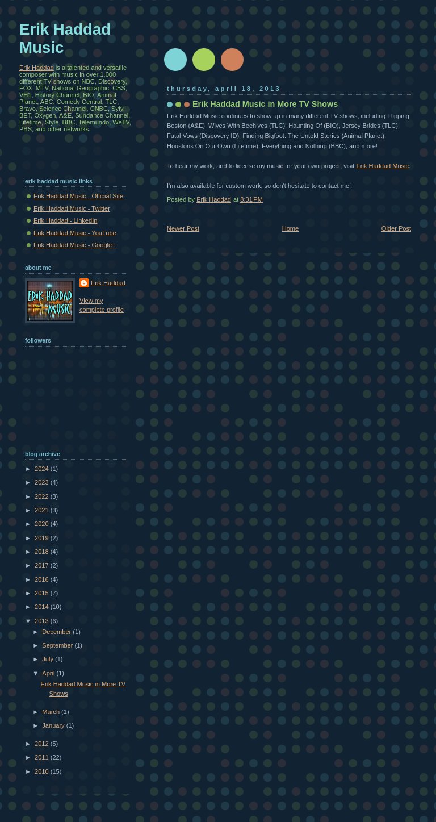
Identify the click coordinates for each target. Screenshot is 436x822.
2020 (43, 523)
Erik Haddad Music (382, 165)
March (51, 711)
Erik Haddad (36, 67)
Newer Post (183, 228)
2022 (43, 496)
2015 (43, 593)
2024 (43, 468)
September (58, 645)
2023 (43, 482)
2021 (43, 510)
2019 (43, 538)
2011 (43, 757)
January (54, 725)
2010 (43, 771)
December (57, 631)
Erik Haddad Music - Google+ (74, 244)
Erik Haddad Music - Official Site (78, 196)
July (48, 659)
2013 (43, 620)
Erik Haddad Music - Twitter (71, 208)
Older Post (396, 228)
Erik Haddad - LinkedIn (65, 220)
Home (290, 228)
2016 (43, 579)
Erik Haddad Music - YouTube (74, 233)
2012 (43, 743)
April (49, 673)
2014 (43, 606)
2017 (43, 565)
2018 (43, 551)
